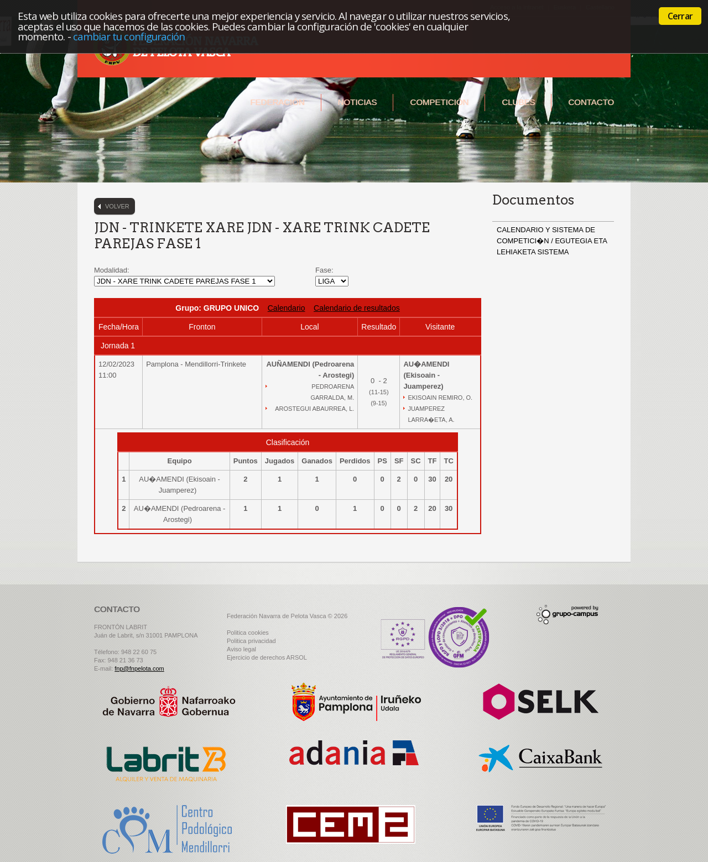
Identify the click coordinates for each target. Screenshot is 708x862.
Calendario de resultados (357, 308)
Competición (439, 102)
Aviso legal (241, 649)
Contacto (591, 102)
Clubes (518, 102)
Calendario (286, 308)
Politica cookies (248, 632)
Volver (117, 206)
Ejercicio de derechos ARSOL (267, 657)
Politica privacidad (251, 641)
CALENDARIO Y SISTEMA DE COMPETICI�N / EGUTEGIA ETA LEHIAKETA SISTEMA (552, 241)
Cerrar (680, 16)
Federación (277, 102)
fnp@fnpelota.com (139, 668)
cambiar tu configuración (129, 36)
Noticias (357, 102)
